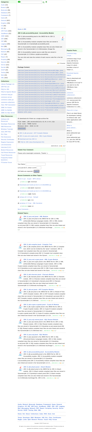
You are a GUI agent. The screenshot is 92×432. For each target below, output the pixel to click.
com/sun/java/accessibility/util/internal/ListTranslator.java (43, 97)
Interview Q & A (6, 147)
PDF (2, 54)
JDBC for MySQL (6, 110)
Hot (24, 415)
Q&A (29, 421)
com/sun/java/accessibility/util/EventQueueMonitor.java (41, 84)
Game (3, 18)
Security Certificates (7, 139)
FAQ (50, 421)
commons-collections (8, 102)
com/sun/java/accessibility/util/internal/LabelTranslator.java (44, 95)
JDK (2, 38)
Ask (53, 415)
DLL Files (4, 134)
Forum (55, 421)
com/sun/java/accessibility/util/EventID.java (36, 81)
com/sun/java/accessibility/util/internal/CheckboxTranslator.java (45, 92)
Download (21, 128)
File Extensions (6, 137)
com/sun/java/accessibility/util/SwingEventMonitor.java (41, 103)
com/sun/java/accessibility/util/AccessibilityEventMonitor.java (44, 75)
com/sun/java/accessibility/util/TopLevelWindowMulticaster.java (44, 108)
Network (3, 51)
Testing (3, 72)
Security (3, 62)
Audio (3, 5)
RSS (45, 415)
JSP (2, 41)
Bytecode (4, 10)
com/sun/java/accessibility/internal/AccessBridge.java (40, 70)
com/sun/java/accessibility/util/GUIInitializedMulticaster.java (44, 88)
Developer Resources (8, 124)
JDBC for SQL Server (8, 112)
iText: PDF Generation (8, 105)
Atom (49, 415)
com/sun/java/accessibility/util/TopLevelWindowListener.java (43, 106)
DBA (32, 419)
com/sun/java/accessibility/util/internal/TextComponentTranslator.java (47, 99)
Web (2, 75)
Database (4, 12)
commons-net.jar (6, 97)
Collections (35, 415)
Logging (3, 44)
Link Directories (6, 144)
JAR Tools (4, 31)
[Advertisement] (9, 188)
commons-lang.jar (7, 94)
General (3, 20)
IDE (2, 28)
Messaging (4, 49)
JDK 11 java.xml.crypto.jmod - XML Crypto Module (35, 136)
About (28, 415)
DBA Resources (6, 126)
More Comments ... (24, 211)
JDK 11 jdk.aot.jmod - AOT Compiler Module (33, 133)
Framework (4, 15)
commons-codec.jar (7, 99)
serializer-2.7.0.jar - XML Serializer (31, 204)
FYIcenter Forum (6, 162)
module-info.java (24, 112)
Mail (2, 46)
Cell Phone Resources (8, 152)
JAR (43, 419)
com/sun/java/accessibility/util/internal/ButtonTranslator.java (44, 90)
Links (25, 421)
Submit (36, 173)
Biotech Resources (7, 150)
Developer (26, 419)
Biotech (3, 7)
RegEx (20, 421)
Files (50, 419)
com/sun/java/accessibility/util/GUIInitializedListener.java (43, 86)
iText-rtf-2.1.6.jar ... (73, 110)
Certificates (57, 419)
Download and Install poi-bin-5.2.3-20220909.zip (35, 186)
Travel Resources (6, 155)
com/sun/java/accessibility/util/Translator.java (38, 110)
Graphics (4, 23)
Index (41, 415)
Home (20, 29)
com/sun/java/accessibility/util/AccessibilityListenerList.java (44, 77)
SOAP (3, 70)
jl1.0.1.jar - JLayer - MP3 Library (30, 180)
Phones (40, 421)
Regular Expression (7, 142)
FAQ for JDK (5, 89)
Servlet (3, 67)
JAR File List (5, 86)
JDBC (3, 36)
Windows (38, 419)
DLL (46, 419)
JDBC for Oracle (6, 107)
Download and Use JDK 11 (28, 139)
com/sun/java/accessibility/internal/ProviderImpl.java (40, 73)
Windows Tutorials (7, 129)
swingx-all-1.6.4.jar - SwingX (29, 198)
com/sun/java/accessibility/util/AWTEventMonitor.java (40, 79)
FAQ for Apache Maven (8, 92)
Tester (20, 419)
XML (2, 77)
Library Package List (7, 84)
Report (3, 57)
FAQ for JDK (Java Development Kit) (32, 142)
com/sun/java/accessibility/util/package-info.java (39, 101)
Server (3, 64)
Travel (46, 421)
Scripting (4, 59)
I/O (2, 25)
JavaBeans (4, 33)
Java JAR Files (6, 131)
